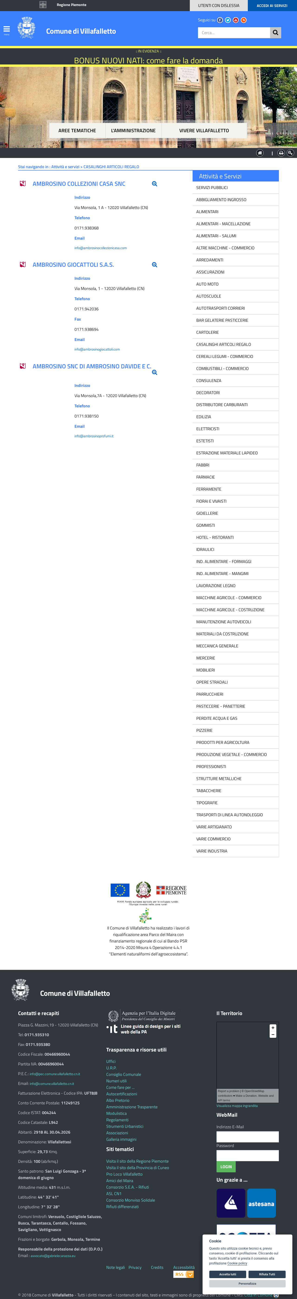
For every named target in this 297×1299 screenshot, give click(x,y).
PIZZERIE (204, 730)
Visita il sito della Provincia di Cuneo (137, 1167)
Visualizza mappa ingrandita (237, 1105)
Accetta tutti (227, 1274)
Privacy (135, 1267)
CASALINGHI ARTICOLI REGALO (223, 344)
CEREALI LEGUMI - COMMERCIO (224, 356)
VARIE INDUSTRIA (211, 851)
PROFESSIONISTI (210, 766)
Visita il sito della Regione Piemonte (137, 1161)
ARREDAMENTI (209, 260)
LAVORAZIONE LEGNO (215, 585)
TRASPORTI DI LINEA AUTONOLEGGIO (229, 815)
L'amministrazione (133, 130)
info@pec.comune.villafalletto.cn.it (55, 1074)
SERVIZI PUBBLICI (211, 187)
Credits (157, 1267)
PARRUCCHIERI (209, 694)
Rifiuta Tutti (267, 1274)
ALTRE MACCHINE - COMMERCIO (225, 248)
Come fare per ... (120, 1087)
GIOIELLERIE (206, 513)
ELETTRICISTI (207, 429)
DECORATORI (207, 392)
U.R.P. (111, 1068)
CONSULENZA (208, 380)
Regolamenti (117, 1120)
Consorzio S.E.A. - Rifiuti (127, 1187)
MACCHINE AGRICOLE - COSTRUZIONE (230, 610)
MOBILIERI (205, 670)
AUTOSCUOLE (208, 296)
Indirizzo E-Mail (230, 1127)
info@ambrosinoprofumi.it (93, 436)
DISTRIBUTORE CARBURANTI (221, 405)
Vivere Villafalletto (204, 130)
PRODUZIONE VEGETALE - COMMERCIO (231, 754)
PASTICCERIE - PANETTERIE (220, 706)
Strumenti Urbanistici (124, 1126)
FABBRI (202, 465)
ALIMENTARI (206, 212)
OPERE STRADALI (211, 682)
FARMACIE (205, 477)
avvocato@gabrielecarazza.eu (53, 1255)
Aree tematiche (77, 130)
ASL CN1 (114, 1193)
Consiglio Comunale (123, 1074)
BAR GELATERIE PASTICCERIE (221, 320)
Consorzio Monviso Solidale (130, 1200)
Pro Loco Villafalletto (124, 1174)
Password (225, 1145)
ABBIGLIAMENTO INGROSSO (220, 199)
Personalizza (247, 1283)
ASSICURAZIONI (209, 272)
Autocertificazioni (121, 1094)
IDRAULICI (204, 549)
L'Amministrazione (145, 152)
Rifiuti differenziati (122, 1206)
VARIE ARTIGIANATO (213, 827)
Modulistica (116, 1113)
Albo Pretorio (117, 1100)
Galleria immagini (121, 1139)
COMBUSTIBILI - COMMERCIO (222, 368)
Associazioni (117, 1133)
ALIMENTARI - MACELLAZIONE (223, 224)
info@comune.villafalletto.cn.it (52, 1083)
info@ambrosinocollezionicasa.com (100, 248)
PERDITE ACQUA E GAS (216, 718)
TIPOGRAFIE (206, 803)
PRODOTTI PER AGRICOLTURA (222, 742)
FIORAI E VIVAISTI (210, 501)
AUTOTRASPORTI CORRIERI (220, 308)
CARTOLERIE (207, 332)
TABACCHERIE (208, 791)
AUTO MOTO (207, 284)
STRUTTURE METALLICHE (218, 778)
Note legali (115, 1267)
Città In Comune (258, 1295)
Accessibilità (184, 1267)
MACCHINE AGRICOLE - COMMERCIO (228, 598)
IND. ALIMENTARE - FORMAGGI (223, 561)
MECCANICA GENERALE (216, 646)
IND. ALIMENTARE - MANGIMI (222, 573)
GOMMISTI (205, 525)
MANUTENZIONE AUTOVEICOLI (223, 622)
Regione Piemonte (71, 4)
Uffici (111, 1061)
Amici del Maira (119, 1180)
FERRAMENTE (208, 489)
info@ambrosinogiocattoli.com (97, 349)
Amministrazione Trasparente (132, 1107)
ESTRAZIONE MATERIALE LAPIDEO (226, 453)
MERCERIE (205, 658)
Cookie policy (237, 1263)
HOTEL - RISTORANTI (214, 537)
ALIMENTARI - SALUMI (215, 236)
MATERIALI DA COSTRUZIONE (222, 634)
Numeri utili (116, 1081)
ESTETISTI (204, 441)
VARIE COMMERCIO (213, 839)
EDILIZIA (203, 417)
